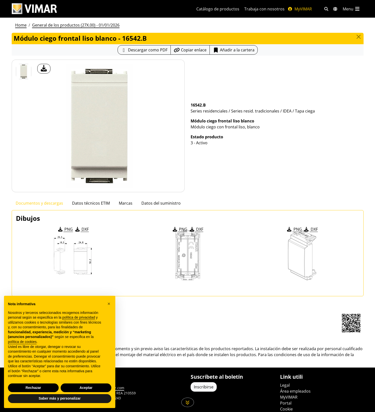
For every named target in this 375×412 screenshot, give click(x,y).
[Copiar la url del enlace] (190, 50)
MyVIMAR (300, 9)
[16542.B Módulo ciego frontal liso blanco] (23, 71)
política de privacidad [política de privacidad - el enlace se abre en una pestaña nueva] (78, 317)
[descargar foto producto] (43, 69)
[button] (109, 304)
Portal (286, 403)
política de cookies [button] (22, 342)
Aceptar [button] (86, 388)
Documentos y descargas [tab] (39, 203)
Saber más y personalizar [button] (60, 398)
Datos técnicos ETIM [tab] (91, 203)
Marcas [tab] (125, 203)
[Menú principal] (352, 9)
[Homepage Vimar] (98, 9)
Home (21, 25)
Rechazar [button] (33, 388)
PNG (65, 229)
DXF (81, 229)
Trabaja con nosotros (264, 9)
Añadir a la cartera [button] (233, 50)
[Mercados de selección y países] (335, 9)
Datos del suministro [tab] (161, 203)
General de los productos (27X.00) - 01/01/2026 (76, 25)
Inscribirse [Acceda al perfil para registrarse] (203, 387)
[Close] (359, 37)
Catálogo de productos (217, 9)
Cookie (286, 409)
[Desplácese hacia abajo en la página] (187, 402)
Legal (285, 385)
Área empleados (295, 391)
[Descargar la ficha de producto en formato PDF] (144, 50)
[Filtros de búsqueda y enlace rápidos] (326, 9)
